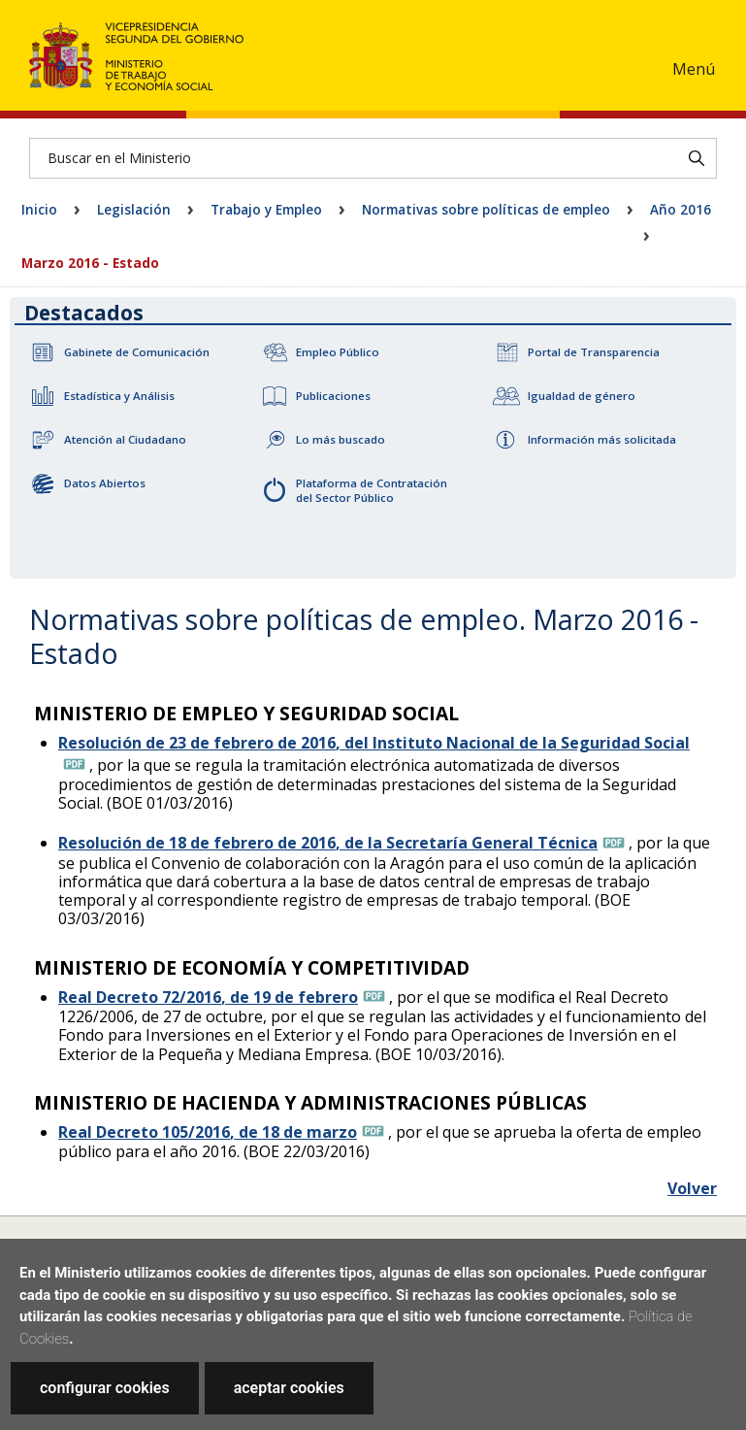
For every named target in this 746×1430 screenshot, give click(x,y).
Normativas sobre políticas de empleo (486, 209)
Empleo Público (337, 352)
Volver (692, 1188)
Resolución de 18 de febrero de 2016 (328, 842)
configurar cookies (105, 1388)
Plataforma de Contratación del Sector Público (371, 490)
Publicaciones (333, 395)
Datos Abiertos (105, 483)
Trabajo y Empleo (266, 209)
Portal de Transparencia (594, 352)
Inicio (39, 209)
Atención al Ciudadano (125, 439)
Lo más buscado (340, 439)
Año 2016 (680, 209)
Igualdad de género (581, 395)
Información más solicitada (602, 439)
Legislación (134, 209)
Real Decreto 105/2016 (207, 1132)
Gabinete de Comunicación (137, 352)
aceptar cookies (289, 1388)
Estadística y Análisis (119, 395)
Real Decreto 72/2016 (208, 997)
